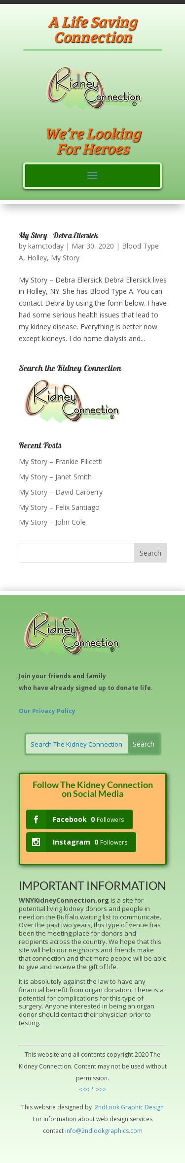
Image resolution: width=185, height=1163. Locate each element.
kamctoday (46, 246)
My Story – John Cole (52, 522)
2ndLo (102, 1107)
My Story (65, 257)
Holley (37, 257)
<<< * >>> (92, 1089)
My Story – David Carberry (61, 492)
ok (115, 1107)
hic (139, 1107)
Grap (127, 1107)
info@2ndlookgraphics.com (104, 1131)
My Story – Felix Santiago (59, 507)
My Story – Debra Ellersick (58, 236)
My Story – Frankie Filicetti (61, 461)
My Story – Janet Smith (55, 476)
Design (153, 1107)
